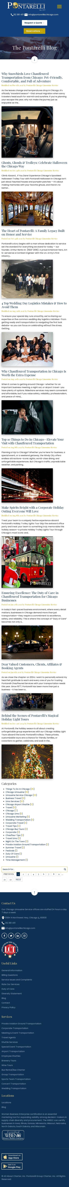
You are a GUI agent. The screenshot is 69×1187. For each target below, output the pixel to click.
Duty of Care (8, 988)
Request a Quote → (34, 22)
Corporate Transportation (15, 1028)
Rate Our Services (10, 984)
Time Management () (17, 859)
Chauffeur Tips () (15, 835)
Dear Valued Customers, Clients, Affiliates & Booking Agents (32, 666)
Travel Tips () (13, 826)
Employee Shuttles (11, 1056)
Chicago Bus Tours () (17, 829)
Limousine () (12, 856)
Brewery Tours (9, 1060)
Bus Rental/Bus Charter (13, 1069)
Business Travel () (15, 798)
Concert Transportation (14, 1083)
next (18, 879)
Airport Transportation (13, 1051)
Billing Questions (10, 975)
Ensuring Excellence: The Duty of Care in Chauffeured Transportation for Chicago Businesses (30, 596)
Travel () (11, 807)
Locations (6, 1102)
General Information (12, 970)
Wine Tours (7, 1065)
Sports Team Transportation (16, 1079)
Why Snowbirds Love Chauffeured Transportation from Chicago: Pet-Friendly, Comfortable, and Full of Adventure (32, 77)
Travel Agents (9, 1037)
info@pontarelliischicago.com (43, 14)
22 (10, 879)
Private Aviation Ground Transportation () (27, 844)
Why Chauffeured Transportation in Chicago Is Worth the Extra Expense (34, 373)
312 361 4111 (18, 14)
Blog (4, 998)
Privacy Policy (8, 1007)
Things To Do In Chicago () (20, 789)
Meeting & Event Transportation (18, 1032)
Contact (6, 1002)
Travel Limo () (13, 838)
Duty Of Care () (14, 853)
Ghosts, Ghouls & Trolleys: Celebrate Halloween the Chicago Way (34, 164)
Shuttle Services (10, 1042)
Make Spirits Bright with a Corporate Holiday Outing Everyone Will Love (33, 509)
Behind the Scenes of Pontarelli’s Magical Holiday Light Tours (30, 717)
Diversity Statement (12, 993)
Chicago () (12, 810)
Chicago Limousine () (17, 792)
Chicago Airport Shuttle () (20, 804)
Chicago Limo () (14, 813)
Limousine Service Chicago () (21, 795)
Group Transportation (13, 1074)
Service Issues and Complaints (17, 979)
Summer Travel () (15, 847)
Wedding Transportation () (20, 819)
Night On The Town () (17, 841)
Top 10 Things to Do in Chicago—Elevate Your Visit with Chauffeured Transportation (33, 441)
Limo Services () (15, 801)
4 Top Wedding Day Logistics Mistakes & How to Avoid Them (34, 305)
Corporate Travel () (16, 822)
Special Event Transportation (16, 1046)
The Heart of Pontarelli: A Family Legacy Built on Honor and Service (33, 232)
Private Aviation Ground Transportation (21, 1023)
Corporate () (13, 832)
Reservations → (34, 31)
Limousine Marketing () (18, 816)
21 (4, 879)
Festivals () (11, 850)
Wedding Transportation (14, 1088)
